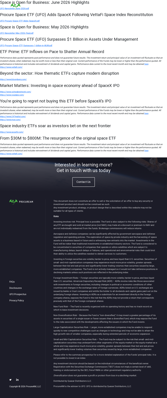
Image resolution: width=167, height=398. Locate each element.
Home (83, 6)
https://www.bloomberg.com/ (13, 79)
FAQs (12, 281)
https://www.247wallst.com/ (13, 116)
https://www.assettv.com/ (12, 132)
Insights (113, 6)
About (93, 6)
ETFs (102, 6)
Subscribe (137, 6)
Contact (150, 6)
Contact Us (83, 182)
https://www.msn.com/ (10, 119)
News (124, 6)
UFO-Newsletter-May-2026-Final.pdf (17, 33)
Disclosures (15, 288)
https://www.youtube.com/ (12, 95)
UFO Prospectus (17, 294)
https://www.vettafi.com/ (11, 67)
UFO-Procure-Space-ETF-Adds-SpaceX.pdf (20, 21)
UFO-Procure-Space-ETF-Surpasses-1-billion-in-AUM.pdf (26, 45)
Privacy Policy (16, 300)
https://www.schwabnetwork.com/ (15, 91)
